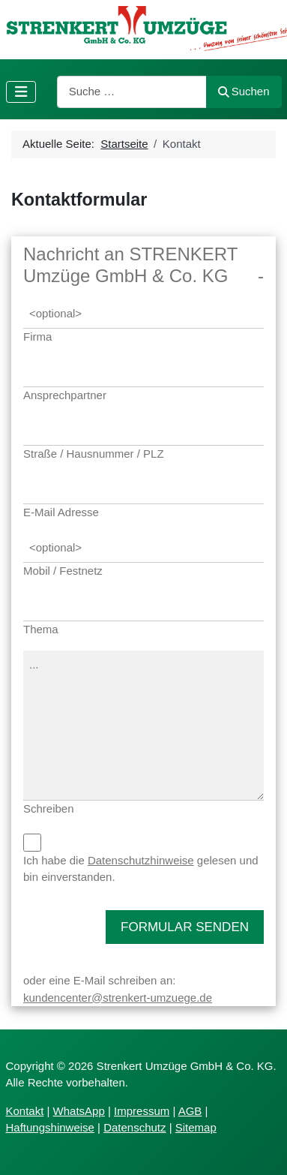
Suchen (244, 91)
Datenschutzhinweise (141, 860)
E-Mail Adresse (61, 512)
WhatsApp (79, 1110)
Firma (37, 336)
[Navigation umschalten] (21, 92)
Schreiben (48, 808)
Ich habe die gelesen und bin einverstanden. (141, 869)
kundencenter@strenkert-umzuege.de (117, 997)
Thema (40, 629)
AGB (190, 1110)
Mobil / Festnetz (63, 570)
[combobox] (132, 92)
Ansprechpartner (64, 395)
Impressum (141, 1110)
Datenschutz (134, 1127)
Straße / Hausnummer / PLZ (93, 453)
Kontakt (25, 1110)
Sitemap (196, 1127)
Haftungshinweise (50, 1127)
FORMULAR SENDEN (185, 927)
